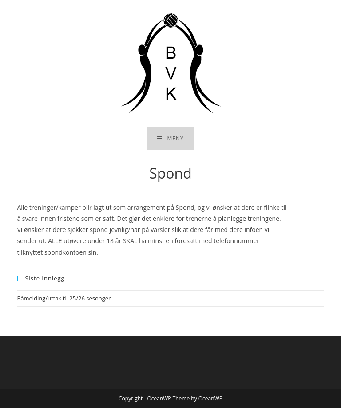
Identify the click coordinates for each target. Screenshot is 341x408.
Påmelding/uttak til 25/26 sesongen (64, 298)
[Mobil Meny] (170, 138)
